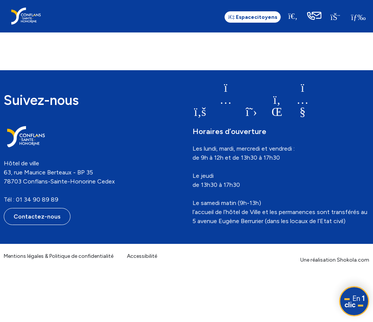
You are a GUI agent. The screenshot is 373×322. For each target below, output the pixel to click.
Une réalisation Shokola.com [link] (334, 260)
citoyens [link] (252, 17)
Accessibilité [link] (142, 256)
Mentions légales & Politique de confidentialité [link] (58, 256)
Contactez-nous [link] (37, 216)
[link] (26, 16)
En (354, 301)
